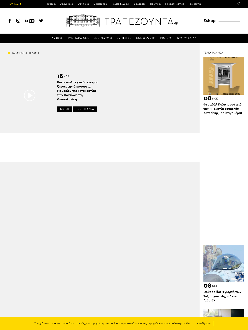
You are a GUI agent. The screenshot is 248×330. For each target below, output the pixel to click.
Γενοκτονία (195, 4)
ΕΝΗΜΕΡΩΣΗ (103, 38)
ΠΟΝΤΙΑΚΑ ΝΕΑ (78, 38)
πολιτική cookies (180, 323)
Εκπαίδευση (100, 4)
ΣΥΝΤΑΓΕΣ (124, 38)
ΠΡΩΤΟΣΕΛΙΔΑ (186, 38)
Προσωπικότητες (174, 4)
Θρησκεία (83, 4)
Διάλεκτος (140, 4)
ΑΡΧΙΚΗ (57, 38)
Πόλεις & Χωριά (120, 4)
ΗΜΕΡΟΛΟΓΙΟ (146, 38)
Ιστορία (51, 4)
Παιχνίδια (155, 4)
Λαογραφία (66, 4)
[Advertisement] (225, 180)
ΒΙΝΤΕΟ (165, 38)
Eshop (209, 21)
